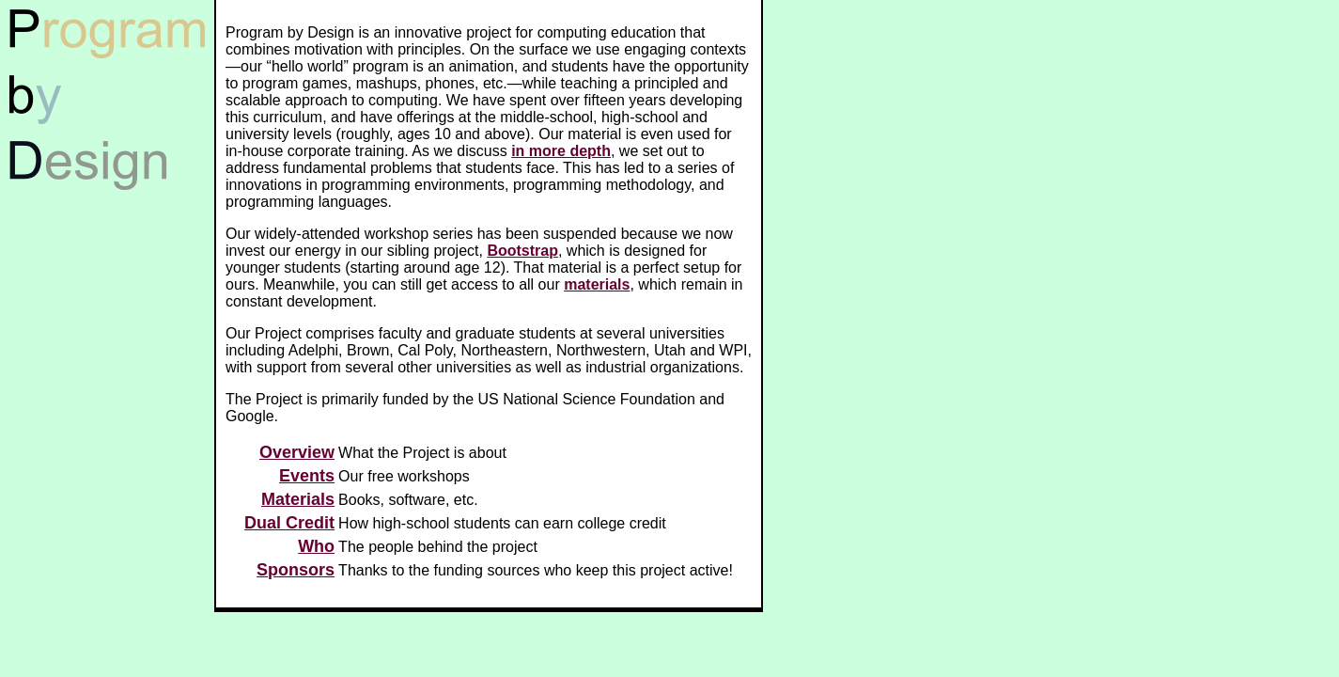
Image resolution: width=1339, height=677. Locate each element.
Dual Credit (289, 522)
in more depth (561, 151)
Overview (297, 452)
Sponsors (296, 569)
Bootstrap (522, 251)
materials (597, 284)
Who (316, 546)
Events (307, 475)
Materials (298, 499)
